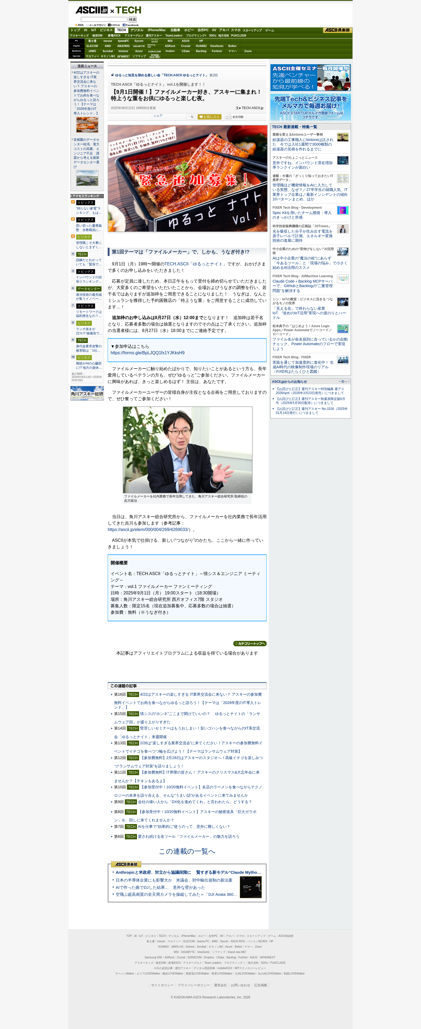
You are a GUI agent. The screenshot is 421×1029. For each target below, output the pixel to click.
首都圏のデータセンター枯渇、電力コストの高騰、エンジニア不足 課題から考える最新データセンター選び (86, 153)
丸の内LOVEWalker (269, 973)
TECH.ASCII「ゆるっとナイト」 (196, 264)
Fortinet (217, 51)
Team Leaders (212, 962)
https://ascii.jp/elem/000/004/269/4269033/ (148, 529)
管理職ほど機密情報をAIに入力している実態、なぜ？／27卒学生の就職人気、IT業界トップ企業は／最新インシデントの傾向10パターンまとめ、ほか (310, 192)
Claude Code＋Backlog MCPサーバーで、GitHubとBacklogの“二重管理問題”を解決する (303, 286)
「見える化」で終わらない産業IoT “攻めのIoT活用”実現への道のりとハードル (309, 313)
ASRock (170, 46)
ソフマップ (139, 56)
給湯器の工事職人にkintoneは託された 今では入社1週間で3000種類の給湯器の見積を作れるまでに (303, 144)
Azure (139, 51)
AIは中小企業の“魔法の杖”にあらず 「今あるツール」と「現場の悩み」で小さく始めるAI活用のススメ (310, 263)
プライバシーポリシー (194, 985)
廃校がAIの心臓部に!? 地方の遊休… (89, 366)
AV (214, 30)
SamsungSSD (151, 46)
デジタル (136, 30)
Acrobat (108, 51)
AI (85, 30)
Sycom (139, 40)
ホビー (189, 30)
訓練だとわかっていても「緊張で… (89, 262)
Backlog (201, 51)
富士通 (92, 40)
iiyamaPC (123, 40)
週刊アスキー (154, 35)
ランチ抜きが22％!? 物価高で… (89, 331)
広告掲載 (260, 985)
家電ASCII (114, 35)
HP (201, 40)
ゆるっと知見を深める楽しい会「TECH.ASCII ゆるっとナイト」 (162, 75)
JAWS (92, 51)
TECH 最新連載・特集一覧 (294, 127)
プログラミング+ (196, 35)
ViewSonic (217, 46)
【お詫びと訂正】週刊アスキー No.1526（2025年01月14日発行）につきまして (312, 411)
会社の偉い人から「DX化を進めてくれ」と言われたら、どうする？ (195, 802)
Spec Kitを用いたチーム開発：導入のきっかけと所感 (302, 215)
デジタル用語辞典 (204, 968)
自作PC (203, 30)
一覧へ (343, 381)
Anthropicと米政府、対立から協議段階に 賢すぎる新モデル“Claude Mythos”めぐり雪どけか (202, 872)
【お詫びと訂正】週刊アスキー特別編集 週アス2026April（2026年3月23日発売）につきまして (310, 391)
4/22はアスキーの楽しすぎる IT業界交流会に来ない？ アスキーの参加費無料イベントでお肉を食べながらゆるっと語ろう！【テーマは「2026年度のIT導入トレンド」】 (188, 701)
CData (186, 51)
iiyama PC (203, 941)
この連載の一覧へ (187, 851)
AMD (108, 46)
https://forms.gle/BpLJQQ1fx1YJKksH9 (148, 353)
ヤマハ (232, 51)
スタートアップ (252, 30)
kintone (123, 51)
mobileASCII (225, 968)
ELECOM (92, 46)
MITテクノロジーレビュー (250, 968)
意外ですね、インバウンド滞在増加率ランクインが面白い (303, 165)
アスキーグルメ (134, 35)
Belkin (232, 46)
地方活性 (223, 35)
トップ (75, 30)
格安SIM (97, 35)
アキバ (224, 30)
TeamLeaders (174, 35)
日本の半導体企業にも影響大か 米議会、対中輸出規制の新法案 (174, 880)
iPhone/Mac (157, 30)
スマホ (236, 30)
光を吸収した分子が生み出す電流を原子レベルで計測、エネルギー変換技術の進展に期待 (303, 236)
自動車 (175, 30)
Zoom (248, 51)
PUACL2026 (238, 35)
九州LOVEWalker (245, 973)
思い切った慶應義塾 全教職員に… (89, 228)
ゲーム (269, 30)
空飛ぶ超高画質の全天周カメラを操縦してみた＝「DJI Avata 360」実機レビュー (189, 894)
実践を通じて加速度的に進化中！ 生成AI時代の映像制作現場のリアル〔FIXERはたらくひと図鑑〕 (303, 367)
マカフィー (92, 56)
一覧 (191, 116)
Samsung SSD (153, 957)
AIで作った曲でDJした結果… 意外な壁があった (160, 887)
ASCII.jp (91, 9)
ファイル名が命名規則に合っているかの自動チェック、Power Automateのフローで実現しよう (310, 344)
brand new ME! (237, 952)
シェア (158, 115)
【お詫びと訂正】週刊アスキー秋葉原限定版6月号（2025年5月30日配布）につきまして (310, 401)
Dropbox (170, 51)
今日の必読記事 (163, 968)
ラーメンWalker (124, 973)
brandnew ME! (154, 56)
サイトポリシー (162, 985)
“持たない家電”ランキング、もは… (89, 211)
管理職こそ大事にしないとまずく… (89, 245)
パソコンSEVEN (154, 41)
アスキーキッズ (79, 35)
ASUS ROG (123, 46)
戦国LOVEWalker (294, 973)
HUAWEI (201, 46)
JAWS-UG (177, 946)
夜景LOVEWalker (222, 973)
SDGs (212, 35)
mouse (107, 40)
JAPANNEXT (123, 56)
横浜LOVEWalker (172, 973)
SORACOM (195, 957)
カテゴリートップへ (250, 643)
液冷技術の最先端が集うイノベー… (89, 297)
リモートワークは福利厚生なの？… (89, 314)
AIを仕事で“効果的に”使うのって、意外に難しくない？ (184, 826)
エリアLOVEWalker (148, 973)
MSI (170, 40)
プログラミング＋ (234, 962)
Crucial (185, 46)
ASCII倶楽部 (337, 30)
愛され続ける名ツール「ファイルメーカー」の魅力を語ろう (188, 836)
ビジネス (106, 30)
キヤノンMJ (108, 56)
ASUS (186, 40)
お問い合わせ (240, 985)
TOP (129, 935)
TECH (126, 10)
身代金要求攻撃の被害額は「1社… (89, 348)
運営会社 (220, 985)
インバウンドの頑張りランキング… (89, 279)
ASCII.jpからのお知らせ (289, 382)
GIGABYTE (139, 46)
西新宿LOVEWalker (197, 973)
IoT (93, 30)
